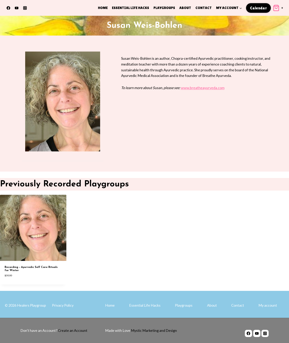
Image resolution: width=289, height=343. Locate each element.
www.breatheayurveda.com (202, 88)
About (185, 8)
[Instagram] (25, 8)
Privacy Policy (63, 305)
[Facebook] (8, 8)
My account (267, 305)
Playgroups (164, 8)
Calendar (258, 8)
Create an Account (72, 330)
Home (103, 8)
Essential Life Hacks (130, 8)
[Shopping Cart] (278, 8)
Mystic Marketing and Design (153, 330)
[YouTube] (16, 8)
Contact (203, 8)
